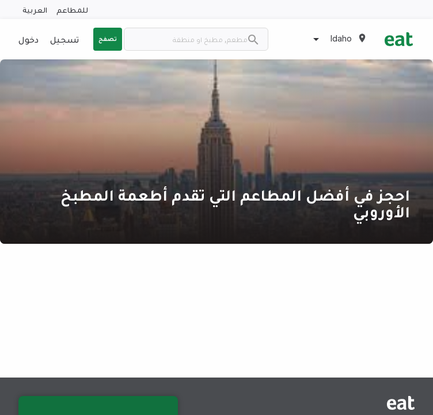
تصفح (107, 39)
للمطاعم (72, 9)
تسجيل (64, 39)
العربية (34, 9)
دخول (28, 39)
